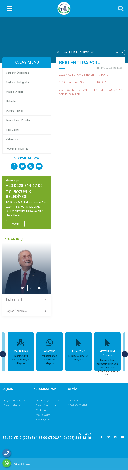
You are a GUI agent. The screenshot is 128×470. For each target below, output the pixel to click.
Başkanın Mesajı (12, 405)
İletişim (15, 223)
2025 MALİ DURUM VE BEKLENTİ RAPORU (83, 74)
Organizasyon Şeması (47, 400)
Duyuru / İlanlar (14, 110)
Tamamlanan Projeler (18, 120)
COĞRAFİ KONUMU (78, 405)
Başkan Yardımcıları (46, 405)
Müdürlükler (42, 410)
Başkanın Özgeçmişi (18, 72)
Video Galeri (13, 139)
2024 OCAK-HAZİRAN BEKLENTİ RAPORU (83, 82)
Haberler (11, 101)
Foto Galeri (12, 129)
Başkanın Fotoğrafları (18, 82)
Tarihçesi (73, 400)
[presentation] (3, 354)
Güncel (66, 52)
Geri (120, 52)
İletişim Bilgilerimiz (17, 148)
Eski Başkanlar (44, 419)
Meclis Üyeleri (14, 91)
